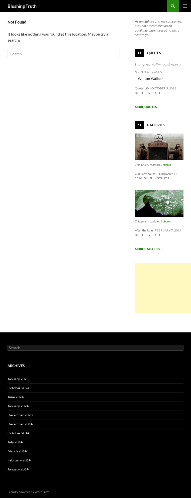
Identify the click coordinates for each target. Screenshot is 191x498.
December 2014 (20, 424)
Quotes (154, 53)
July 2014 (15, 442)
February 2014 (19, 460)
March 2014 (17, 451)
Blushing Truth (22, 6)
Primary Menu (185, 6)
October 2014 (18, 433)
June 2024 (16, 397)
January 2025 (18, 379)
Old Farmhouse (145, 174)
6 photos (165, 221)
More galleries (149, 249)
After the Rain (144, 230)
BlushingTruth (147, 93)
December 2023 (20, 415)
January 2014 (18, 469)
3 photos (165, 165)
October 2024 (18, 388)
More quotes (147, 107)
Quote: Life (142, 88)
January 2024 (18, 406)
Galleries (156, 125)
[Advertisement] (163, 288)
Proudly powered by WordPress (28, 492)
